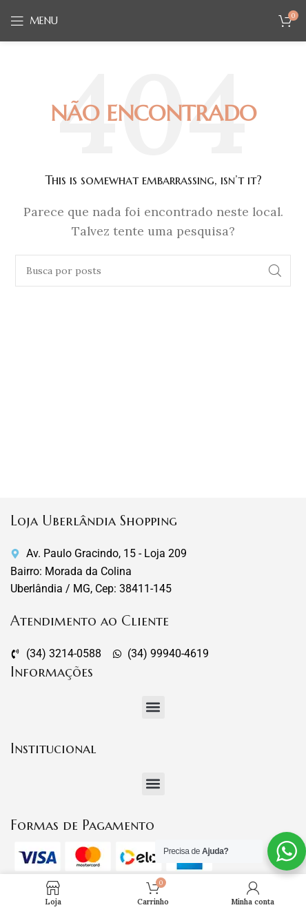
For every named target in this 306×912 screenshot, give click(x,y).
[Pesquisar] (153, 271)
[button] (153, 707)
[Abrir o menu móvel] (34, 21)
